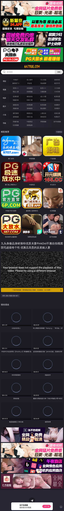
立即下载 (46, 506)
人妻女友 (43, 113)
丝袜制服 (30, 92)
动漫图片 (57, 105)
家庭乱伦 (30, 113)
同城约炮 (16, 122)
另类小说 (30, 117)
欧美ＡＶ (43, 88)
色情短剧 (30, 125)
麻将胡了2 (15, 83)
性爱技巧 (57, 117)
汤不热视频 (57, 122)
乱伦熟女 (43, 100)
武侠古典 (57, 113)
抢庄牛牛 (57, 83)
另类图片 (57, 108)
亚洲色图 (30, 105)
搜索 (58, 72)
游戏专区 (57, 80)
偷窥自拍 (16, 105)
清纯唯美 (30, 108)
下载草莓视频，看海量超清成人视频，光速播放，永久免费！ (37, 290)
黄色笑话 (43, 117)
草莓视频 (43, 122)
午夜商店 (30, 122)
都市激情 (16, 113)
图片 (4, 106)
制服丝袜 (16, 100)
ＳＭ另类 (57, 92)
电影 (4, 98)
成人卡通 (43, 96)
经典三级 (30, 100)
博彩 (4, 81)
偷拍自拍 (30, 96)
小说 (4, 115)
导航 (4, 123)
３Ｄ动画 (57, 88)
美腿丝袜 (16, 108)
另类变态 (57, 100)
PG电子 (15, 80)
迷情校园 (16, 117)
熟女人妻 (16, 92)
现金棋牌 (43, 83)
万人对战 (43, 80)
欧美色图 (43, 105)
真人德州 (30, 80)
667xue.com (32, 67)
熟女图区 (43, 108)
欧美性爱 (57, 96)
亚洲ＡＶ (16, 88)
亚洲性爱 (16, 96)
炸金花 (29, 83)
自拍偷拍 (30, 88)
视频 (4, 89)
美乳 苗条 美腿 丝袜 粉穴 (10, 296)
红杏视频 (16, 125)
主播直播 (43, 92)
